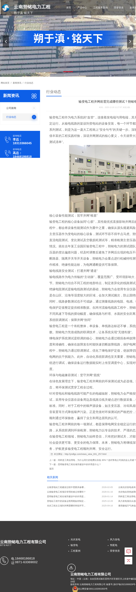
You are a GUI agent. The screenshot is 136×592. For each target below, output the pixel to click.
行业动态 (28, 83)
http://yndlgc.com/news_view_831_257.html (85, 454)
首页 (68, 7)
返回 (51, 468)
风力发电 (115, 539)
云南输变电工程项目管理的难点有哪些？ (66, 492)
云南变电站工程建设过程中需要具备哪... (66, 487)
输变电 (74, 545)
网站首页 (5, 83)
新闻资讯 (128, 7)
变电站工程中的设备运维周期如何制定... (66, 501)
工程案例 (75, 551)
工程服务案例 (97, 7)
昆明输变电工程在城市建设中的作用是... (66, 496)
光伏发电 (75, 539)
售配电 (113, 545)
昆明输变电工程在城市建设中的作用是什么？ (79, 464)
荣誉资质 (114, 7)
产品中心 (80, 7)
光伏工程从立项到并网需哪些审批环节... (66, 505)
